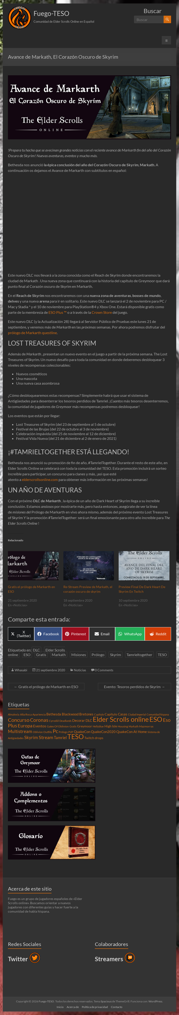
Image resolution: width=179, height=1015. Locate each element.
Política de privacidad (95, 1007)
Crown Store (102, 312)
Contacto (116, 1007)
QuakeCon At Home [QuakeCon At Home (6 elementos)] (131, 732)
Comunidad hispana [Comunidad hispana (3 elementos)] (158, 714)
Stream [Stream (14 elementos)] (46, 737)
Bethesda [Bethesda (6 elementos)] (53, 714)
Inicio (60, 1007)
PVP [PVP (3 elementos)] (70, 731)
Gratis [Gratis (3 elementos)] (72, 726)
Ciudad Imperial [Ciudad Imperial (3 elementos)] (137, 714)
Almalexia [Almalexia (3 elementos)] (13, 714)
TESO (162, 654)
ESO (27, 654)
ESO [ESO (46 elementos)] (155, 719)
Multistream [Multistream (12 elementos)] (20, 731)
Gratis (41, 654)
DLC (36, 650)
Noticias (80, 670)
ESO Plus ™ (57, 312)
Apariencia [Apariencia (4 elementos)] (39, 714)
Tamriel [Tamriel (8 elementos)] (60, 737)
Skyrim (115, 654)
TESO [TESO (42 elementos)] (75, 736)
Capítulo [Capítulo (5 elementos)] (111, 714)
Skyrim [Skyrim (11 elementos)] (31, 737)
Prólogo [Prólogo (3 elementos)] (63, 731)
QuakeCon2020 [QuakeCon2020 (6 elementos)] (103, 732)
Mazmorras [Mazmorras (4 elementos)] (146, 726)
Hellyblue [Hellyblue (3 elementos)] (98, 726)
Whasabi (21, 670)
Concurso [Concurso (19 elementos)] (18, 720)
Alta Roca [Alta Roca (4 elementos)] (26, 714)
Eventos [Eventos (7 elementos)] (39, 726)
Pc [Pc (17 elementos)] (55, 731)
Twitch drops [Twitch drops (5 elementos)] (93, 738)
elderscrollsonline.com (40, 479)
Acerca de (73, 1007)
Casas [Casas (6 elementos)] (122, 714)
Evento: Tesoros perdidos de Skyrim (134, 686)
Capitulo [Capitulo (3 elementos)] (99, 714)
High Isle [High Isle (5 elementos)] (110, 726)
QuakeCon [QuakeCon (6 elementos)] (82, 732)
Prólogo (98, 654)
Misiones (78, 654)
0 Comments (104, 670)
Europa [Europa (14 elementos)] (25, 725)
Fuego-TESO (51, 13)
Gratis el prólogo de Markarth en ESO (46, 686)
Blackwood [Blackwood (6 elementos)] (70, 714)
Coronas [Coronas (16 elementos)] (39, 720)
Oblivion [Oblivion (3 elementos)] (38, 731)
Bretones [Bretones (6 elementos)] (86, 714)
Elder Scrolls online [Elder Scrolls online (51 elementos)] (121, 719)
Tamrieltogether (139, 654)
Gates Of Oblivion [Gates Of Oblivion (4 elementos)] (58, 726)
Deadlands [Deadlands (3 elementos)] (65, 720)
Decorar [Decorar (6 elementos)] (78, 720)
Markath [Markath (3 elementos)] (133, 726)
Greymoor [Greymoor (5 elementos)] (84, 726)
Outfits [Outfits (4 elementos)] (47, 732)
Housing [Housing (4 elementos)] (123, 726)
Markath (59, 654)
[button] (19, 17)
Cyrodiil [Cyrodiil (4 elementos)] (54, 720)
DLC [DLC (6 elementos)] (89, 720)
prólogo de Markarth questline (32, 332)
